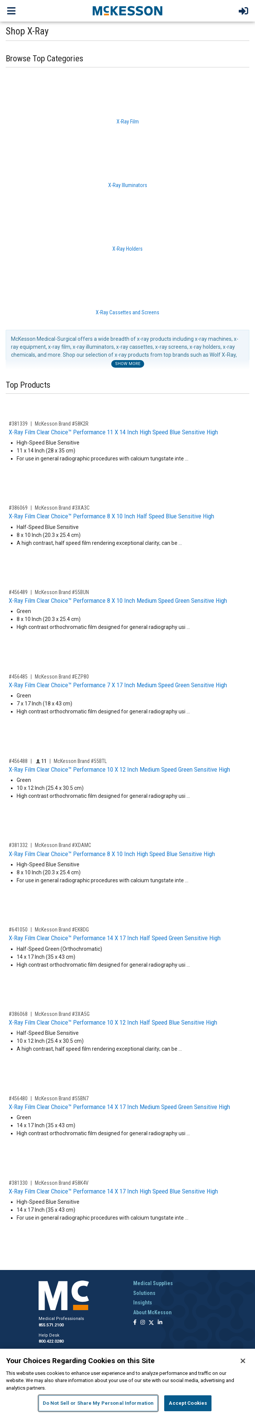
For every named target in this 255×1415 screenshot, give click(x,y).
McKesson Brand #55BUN (62, 592)
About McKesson (152, 1312)
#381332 (18, 845)
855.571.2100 (51, 1325)
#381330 (18, 1183)
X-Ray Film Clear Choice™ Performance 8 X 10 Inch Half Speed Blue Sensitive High (111, 516)
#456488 (18, 761)
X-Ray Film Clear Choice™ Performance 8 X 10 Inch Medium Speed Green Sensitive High (118, 600)
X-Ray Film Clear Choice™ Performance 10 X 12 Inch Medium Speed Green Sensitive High (119, 769)
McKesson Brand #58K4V (62, 1183)
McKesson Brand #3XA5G (62, 1014)
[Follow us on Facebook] (135, 1322)
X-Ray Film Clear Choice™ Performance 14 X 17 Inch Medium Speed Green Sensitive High (119, 1107)
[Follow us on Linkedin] (160, 1322)
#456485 (18, 677)
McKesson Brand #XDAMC (63, 845)
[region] (127, 1382)
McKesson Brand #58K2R (62, 424)
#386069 (18, 508)
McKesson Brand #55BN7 (62, 1098)
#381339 (18, 424)
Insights (142, 1303)
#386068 (18, 1014)
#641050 (18, 930)
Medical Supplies (153, 1283)
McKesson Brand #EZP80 (62, 677)
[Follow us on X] (151, 1322)
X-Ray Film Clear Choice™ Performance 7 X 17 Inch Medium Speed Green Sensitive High (118, 685)
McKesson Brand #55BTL (80, 761)
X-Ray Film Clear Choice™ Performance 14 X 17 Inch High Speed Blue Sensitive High (113, 1191)
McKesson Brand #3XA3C (62, 508)
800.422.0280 (51, 1341)
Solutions (144, 1293)
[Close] (243, 1361)
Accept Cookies (188, 1403)
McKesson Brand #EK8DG (62, 930)
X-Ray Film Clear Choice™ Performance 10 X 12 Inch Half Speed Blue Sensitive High (113, 1022)
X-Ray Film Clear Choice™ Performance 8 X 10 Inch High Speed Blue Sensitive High (112, 854)
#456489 (18, 592)
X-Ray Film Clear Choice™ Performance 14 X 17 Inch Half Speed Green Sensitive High (115, 938)
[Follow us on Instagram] (142, 1322)
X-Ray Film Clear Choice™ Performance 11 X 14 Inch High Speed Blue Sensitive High (113, 432)
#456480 (18, 1098)
